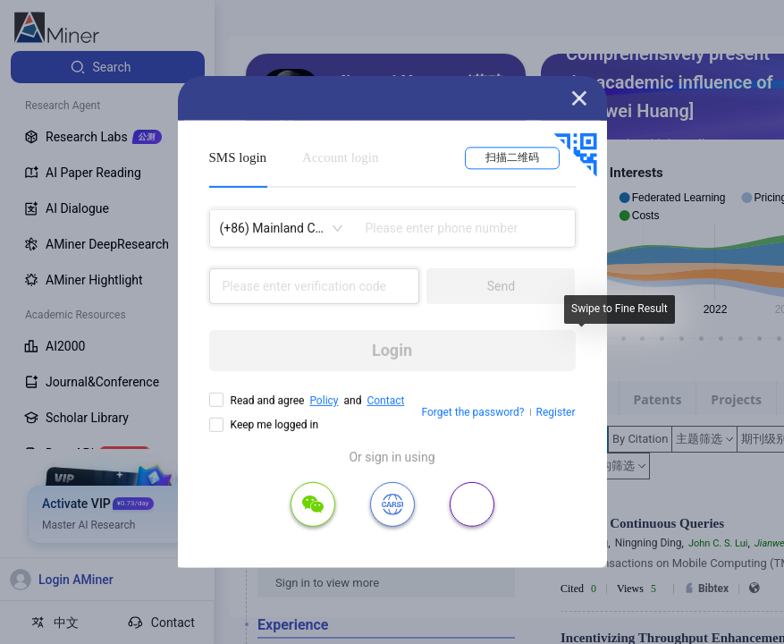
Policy (323, 400)
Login (392, 350)
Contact (385, 400)
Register (556, 412)
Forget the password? (472, 412)
